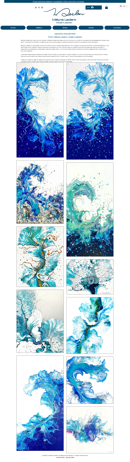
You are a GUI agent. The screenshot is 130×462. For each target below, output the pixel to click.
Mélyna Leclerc (64, 19)
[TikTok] (36, 7)
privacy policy (60, 457)
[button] (106, 7)
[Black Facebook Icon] (39, 7)
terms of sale (70, 457)
